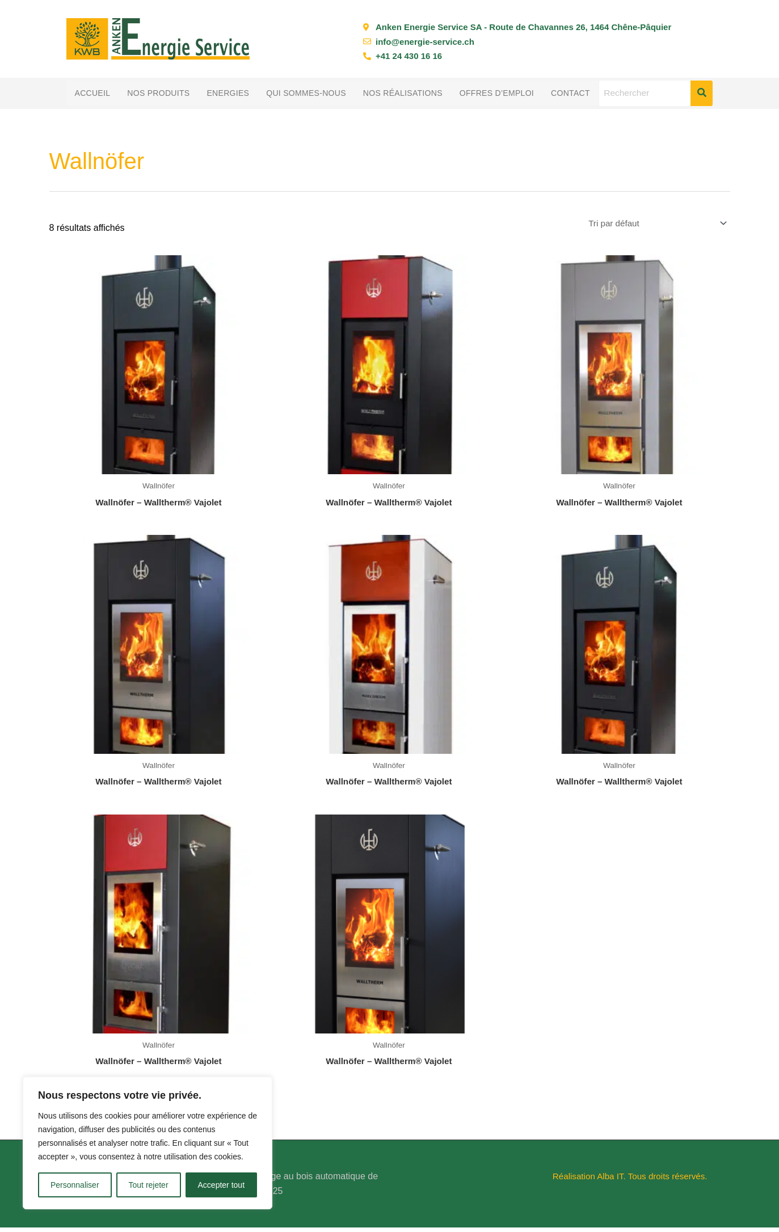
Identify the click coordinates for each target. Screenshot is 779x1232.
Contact (570, 93)
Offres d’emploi (497, 93)
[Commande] (652, 224)
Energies (228, 93)
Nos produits (158, 93)
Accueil (93, 93)
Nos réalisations (403, 93)
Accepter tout (221, 1184)
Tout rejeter (149, 1184)
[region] (147, 1143)
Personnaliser (74, 1184)
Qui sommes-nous (306, 93)
